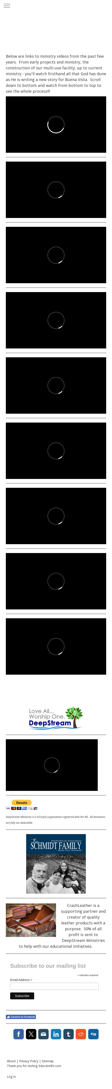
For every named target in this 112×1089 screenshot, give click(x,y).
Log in (11, 1077)
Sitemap (48, 1061)
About (11, 1061)
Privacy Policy (28, 1061)
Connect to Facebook (21, 1017)
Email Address (21, 980)
